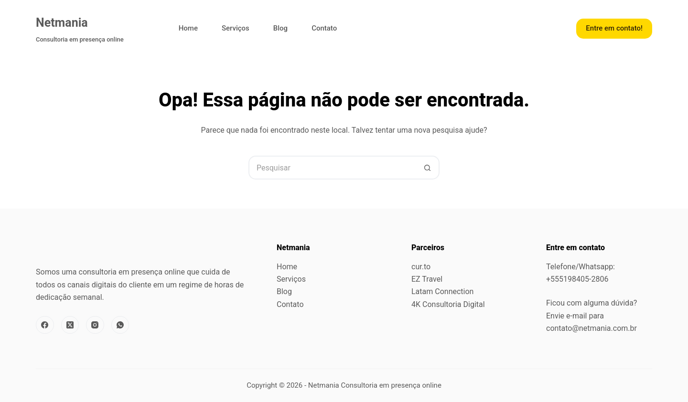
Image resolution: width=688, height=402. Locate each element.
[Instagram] (95, 325)
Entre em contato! (614, 28)
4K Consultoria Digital (448, 304)
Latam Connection (442, 291)
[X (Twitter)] (70, 325)
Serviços (235, 28)
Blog (280, 28)
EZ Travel (426, 279)
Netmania (62, 23)
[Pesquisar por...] (332, 168)
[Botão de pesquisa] (428, 168)
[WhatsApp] (120, 325)
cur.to (420, 266)
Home (188, 28)
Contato (324, 28)
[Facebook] (45, 325)
